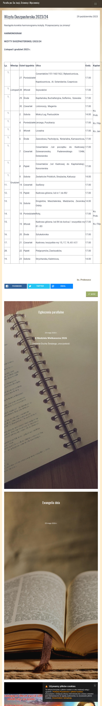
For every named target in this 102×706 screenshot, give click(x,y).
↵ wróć (92, 294)
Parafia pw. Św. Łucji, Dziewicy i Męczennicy (21, 2)
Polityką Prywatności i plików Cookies (68, 692)
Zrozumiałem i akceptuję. (62, 698)
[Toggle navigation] (95, 4)
